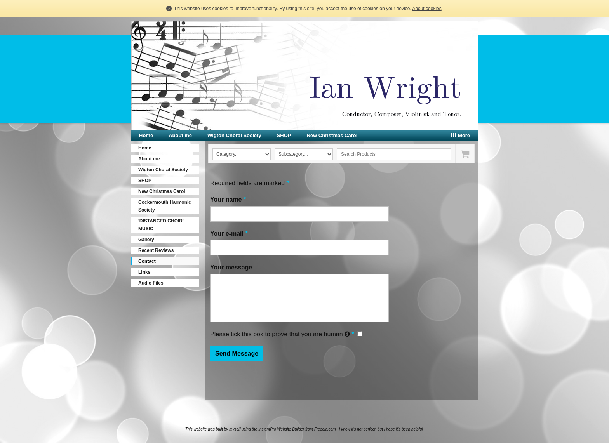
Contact (147, 261)
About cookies (426, 8)
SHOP (284, 135)
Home (146, 135)
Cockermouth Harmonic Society (164, 206)
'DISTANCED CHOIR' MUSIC (161, 224)
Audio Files (151, 283)
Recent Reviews (156, 250)
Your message (231, 267)
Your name (228, 199)
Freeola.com (325, 429)
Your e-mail (229, 233)
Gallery (146, 239)
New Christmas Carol (331, 135)
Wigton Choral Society (234, 135)
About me (180, 135)
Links (144, 272)
